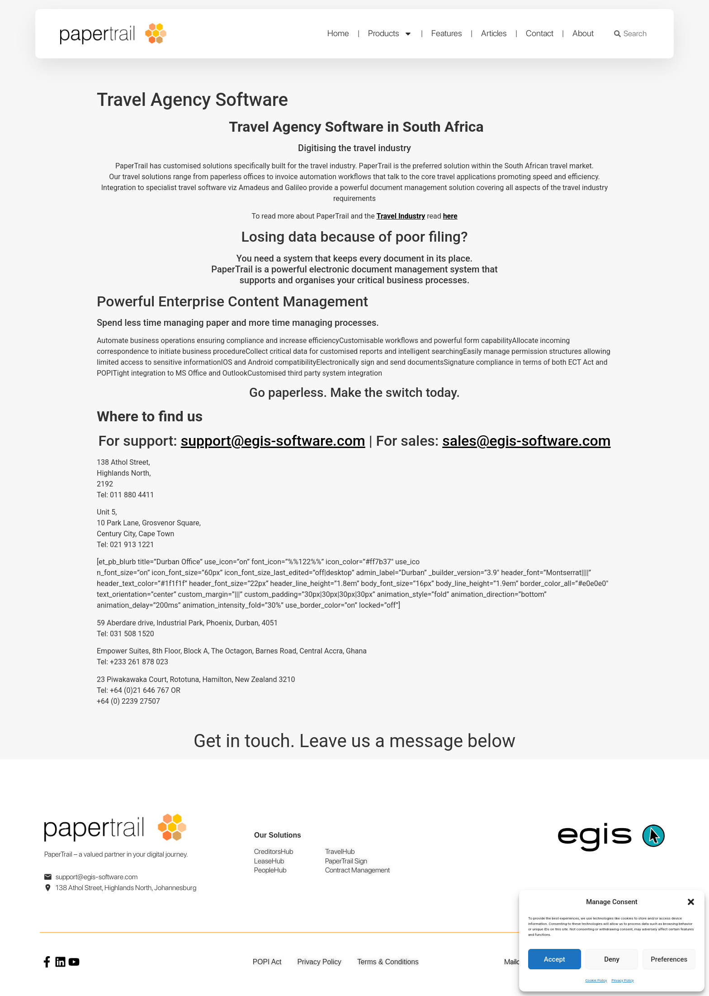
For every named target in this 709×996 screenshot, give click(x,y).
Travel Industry (401, 216)
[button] (690, 901)
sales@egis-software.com (526, 440)
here (450, 216)
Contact (539, 33)
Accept (554, 959)
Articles (494, 33)
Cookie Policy (596, 980)
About (583, 33)
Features (446, 33)
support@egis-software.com (273, 440)
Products (390, 34)
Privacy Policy (622, 980)
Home (338, 33)
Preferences (669, 959)
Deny (611, 959)
